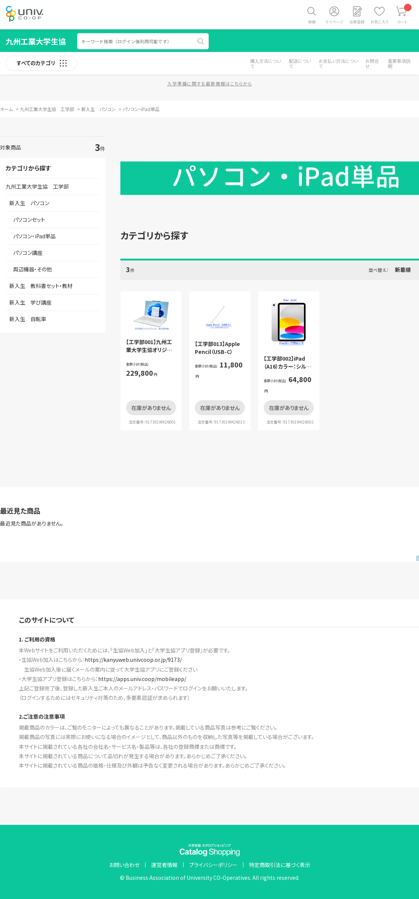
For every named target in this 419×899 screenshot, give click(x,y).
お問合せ (372, 63)
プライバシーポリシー (213, 864)
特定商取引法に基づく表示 (279, 864)
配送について (300, 63)
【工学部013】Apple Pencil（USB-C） (217, 347)
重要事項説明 (399, 63)
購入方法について (265, 63)
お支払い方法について (338, 63)
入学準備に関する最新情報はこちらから (209, 83)
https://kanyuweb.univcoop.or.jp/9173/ (133, 659)
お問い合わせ (124, 864)
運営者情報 (164, 864)
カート (404, 14)
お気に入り (379, 21)
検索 (312, 21)
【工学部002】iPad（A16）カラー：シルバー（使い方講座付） (287, 366)
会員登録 (356, 21)
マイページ (334, 21)
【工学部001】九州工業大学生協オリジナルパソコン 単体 (149, 349)
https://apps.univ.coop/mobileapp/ (142, 679)
